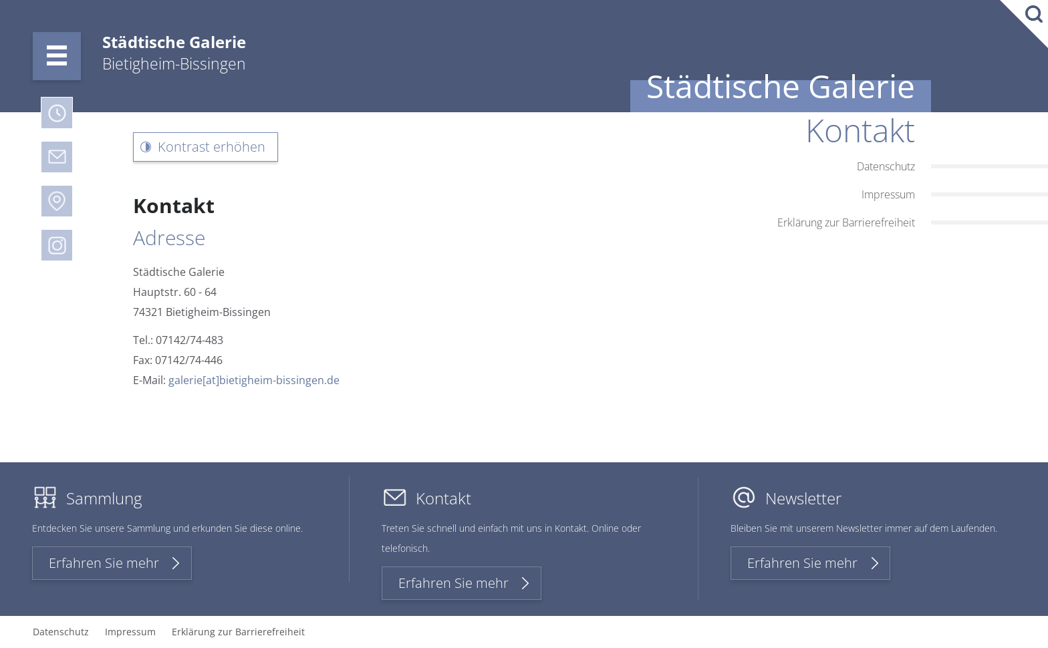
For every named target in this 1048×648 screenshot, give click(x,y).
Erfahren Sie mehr (104, 563)
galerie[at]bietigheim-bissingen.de (254, 380)
